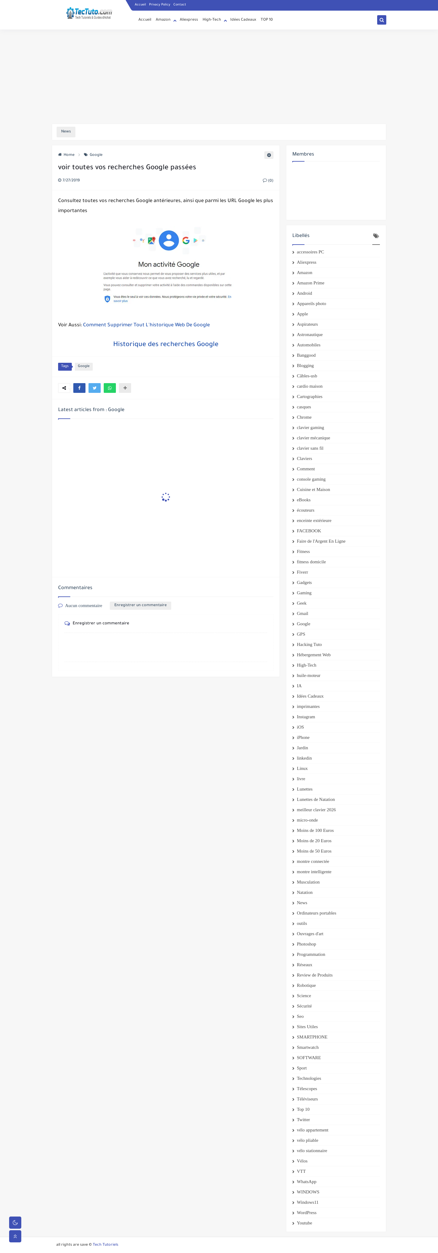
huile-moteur (308, 675)
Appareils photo (311, 303)
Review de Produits (315, 975)
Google (93, 155)
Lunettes (305, 789)
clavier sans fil (310, 448)
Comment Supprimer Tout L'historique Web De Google (146, 325)
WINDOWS (308, 1191)
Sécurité (304, 1006)
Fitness (303, 551)
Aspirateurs (307, 324)
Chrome (304, 417)
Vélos (302, 1161)
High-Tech (212, 20)
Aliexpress (189, 20)
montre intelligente (314, 871)
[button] (79, 388)
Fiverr (302, 572)
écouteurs (305, 510)
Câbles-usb (307, 375)
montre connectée (313, 861)
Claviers (304, 458)
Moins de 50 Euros (314, 851)
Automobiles (309, 344)
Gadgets (304, 582)
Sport (302, 1068)
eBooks (304, 499)
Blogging (305, 365)
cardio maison (310, 386)
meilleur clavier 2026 (316, 809)
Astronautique (310, 334)
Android (304, 293)
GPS (301, 634)
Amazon (163, 20)
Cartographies (309, 396)
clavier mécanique (313, 437)
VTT (301, 1171)
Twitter (303, 1119)
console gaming (311, 479)
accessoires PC (310, 251)
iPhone (303, 737)
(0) (268, 181)
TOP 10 (267, 20)
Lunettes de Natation (316, 799)
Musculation (308, 882)
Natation (305, 892)
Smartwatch (308, 1047)
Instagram (306, 716)
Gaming (304, 592)
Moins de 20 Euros (314, 840)
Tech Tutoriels (105, 1245)
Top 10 (303, 1109)
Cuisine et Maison (313, 489)
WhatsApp (306, 1181)
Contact (179, 5)
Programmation (311, 954)
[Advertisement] (219, 76)
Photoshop (306, 944)
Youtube (304, 1222)
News (302, 902)
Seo (300, 1016)
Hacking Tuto (309, 644)
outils (302, 923)
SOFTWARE (309, 1057)
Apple (302, 313)
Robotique (306, 985)
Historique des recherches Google (165, 345)
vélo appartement (312, 1130)
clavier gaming (310, 427)
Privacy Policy (159, 5)
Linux (302, 768)
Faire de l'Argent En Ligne (321, 541)
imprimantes (308, 706)
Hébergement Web (314, 654)
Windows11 (307, 1202)
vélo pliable (307, 1140)
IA (299, 685)
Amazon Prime (310, 282)
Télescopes (307, 1088)
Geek (302, 603)
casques (304, 406)
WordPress (307, 1212)
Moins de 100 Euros (315, 830)
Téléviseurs (307, 1099)
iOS (300, 727)
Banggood (306, 355)
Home (66, 155)
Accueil (140, 5)
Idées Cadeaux (243, 20)
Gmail (302, 613)
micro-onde (307, 820)
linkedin (304, 758)
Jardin (302, 747)
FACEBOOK (309, 530)
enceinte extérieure (314, 520)
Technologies (309, 1078)
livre (301, 778)
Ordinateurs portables (316, 913)
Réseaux (304, 964)
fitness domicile (311, 561)
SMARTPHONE (312, 1037)
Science (304, 995)
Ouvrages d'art (310, 933)
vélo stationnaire (312, 1150)
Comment (306, 468)
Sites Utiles (307, 1026)
